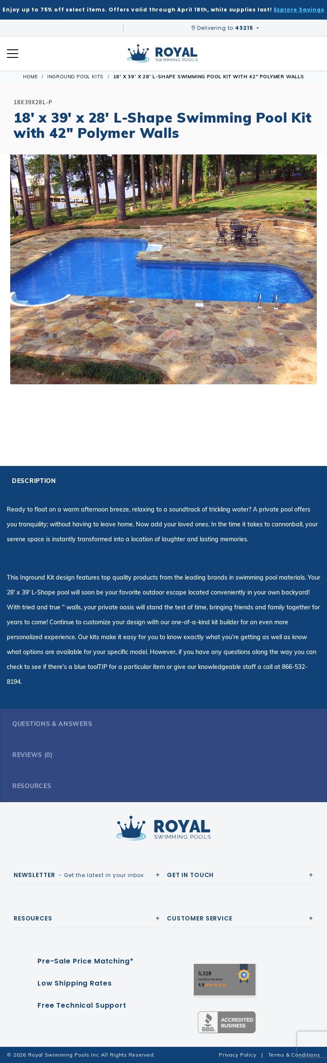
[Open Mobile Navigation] (12, 54)
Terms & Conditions (294, 1055)
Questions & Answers (52, 724)
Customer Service (199, 918)
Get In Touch (190, 875)
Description (34, 481)
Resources (31, 786)
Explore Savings (299, 9)
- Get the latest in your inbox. (80, 875)
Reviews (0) (32, 755)
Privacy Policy (237, 1055)
